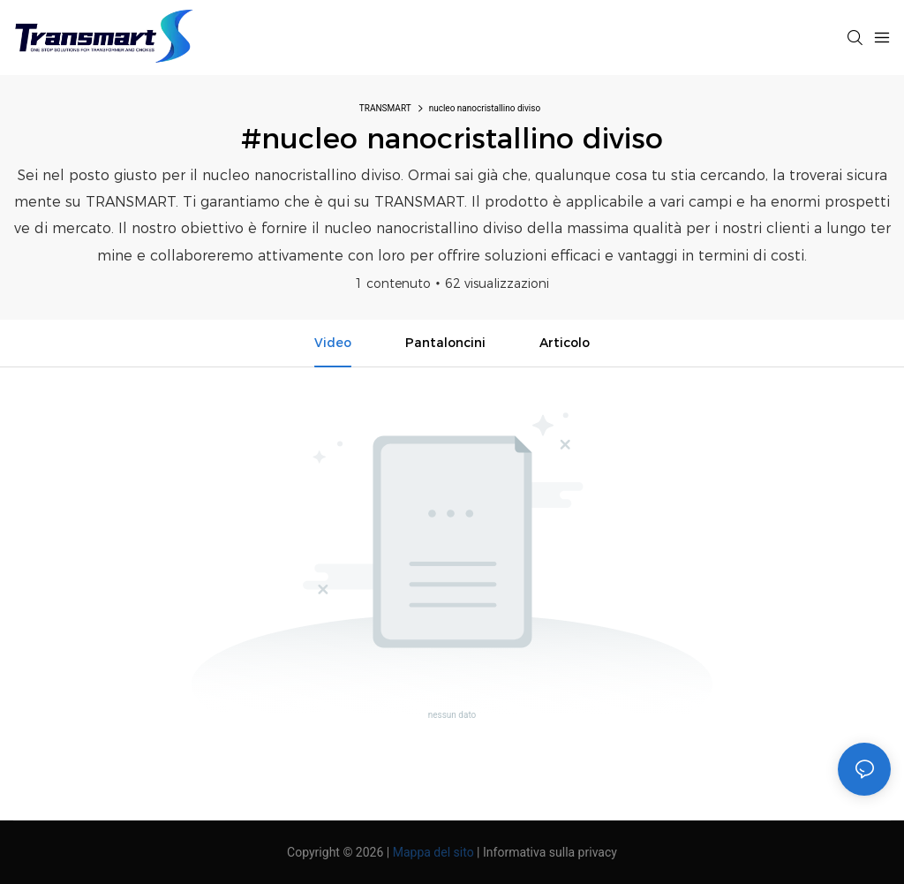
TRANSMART (385, 108)
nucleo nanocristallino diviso (485, 108)
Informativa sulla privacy (550, 852)
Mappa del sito (433, 852)
